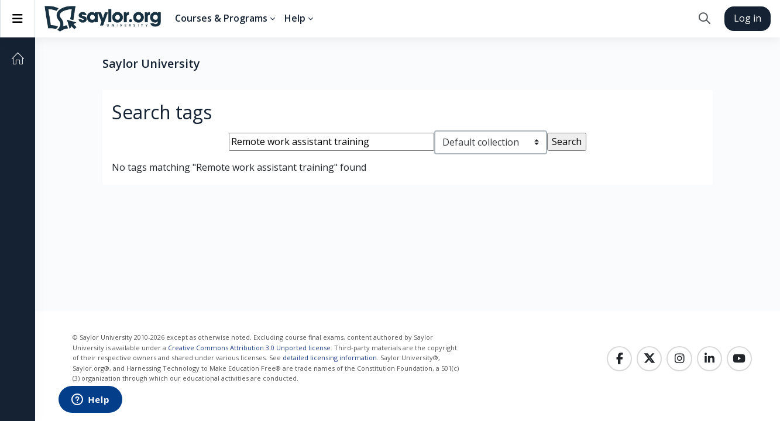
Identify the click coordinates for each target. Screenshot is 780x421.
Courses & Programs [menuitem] (221, 18)
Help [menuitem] (294, 18)
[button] (704, 18)
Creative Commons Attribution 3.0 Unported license (249, 347)
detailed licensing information (330, 357)
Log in (747, 18)
